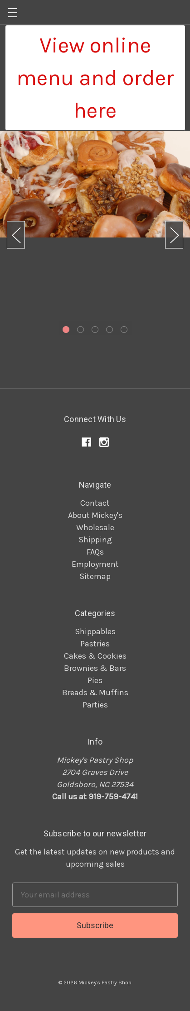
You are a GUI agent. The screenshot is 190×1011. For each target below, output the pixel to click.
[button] (95, 78)
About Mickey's (95, 515)
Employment (95, 564)
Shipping (95, 540)
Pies (95, 680)
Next (174, 235)
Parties (95, 705)
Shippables (95, 631)
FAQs (95, 552)
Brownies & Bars (95, 668)
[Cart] (183, 12)
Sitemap (95, 576)
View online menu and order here (95, 78)
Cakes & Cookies (95, 656)
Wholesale (95, 527)
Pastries (95, 644)
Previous (16, 235)
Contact (95, 503)
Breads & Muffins (95, 693)
